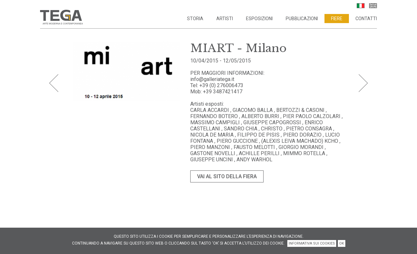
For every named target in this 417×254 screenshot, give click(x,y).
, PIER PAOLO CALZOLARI (310, 116)
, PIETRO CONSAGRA (308, 129)
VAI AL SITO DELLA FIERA (227, 176)
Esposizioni (259, 18)
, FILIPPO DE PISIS (258, 135)
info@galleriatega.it (212, 79)
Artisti (224, 18)
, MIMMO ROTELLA (303, 153)
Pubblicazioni (302, 18)
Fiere (336, 18)
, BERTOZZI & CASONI (299, 110)
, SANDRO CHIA (240, 129)
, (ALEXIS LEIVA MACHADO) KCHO (298, 141)
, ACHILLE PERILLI (258, 153)
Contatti (366, 18)
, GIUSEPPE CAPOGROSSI (271, 122)
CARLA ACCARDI (210, 110)
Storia (195, 18)
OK (341, 243)
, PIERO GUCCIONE (236, 141)
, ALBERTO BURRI (259, 116)
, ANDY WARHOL (253, 159)
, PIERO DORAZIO (301, 135)
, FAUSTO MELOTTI (253, 147)
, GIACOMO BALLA (251, 110)
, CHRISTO (271, 129)
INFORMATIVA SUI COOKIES (312, 243)
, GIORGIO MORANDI (300, 147)
